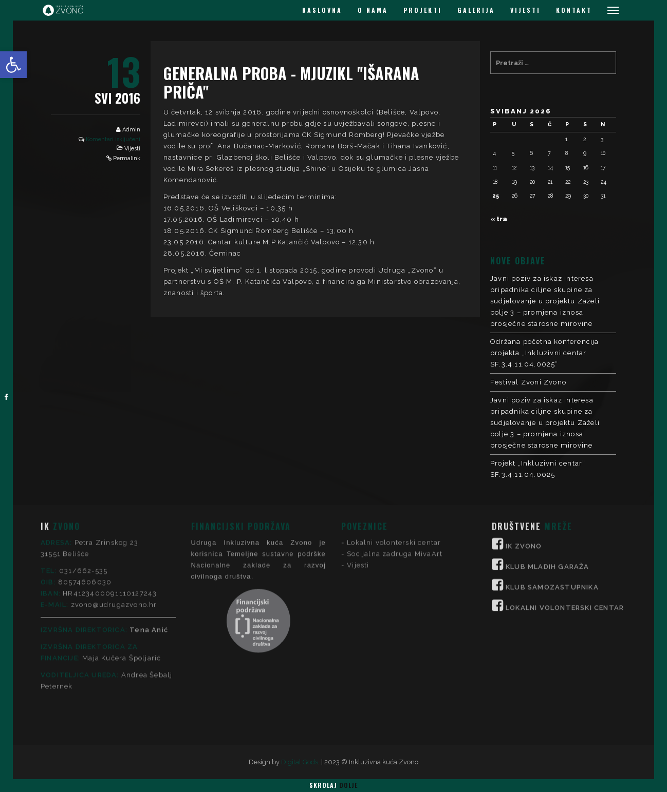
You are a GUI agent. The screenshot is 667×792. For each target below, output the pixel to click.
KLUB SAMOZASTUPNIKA (552, 512)
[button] (13, 64)
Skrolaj (333, 785)
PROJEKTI (422, 10)
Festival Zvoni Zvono (528, 382)
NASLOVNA (322, 10)
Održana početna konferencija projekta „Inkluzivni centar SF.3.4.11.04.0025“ (544, 353)
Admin (131, 129)
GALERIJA (476, 10)
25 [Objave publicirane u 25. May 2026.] (496, 195)
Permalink (126, 158)
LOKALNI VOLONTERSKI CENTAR (565, 532)
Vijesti (132, 148)
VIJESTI (525, 10)
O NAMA (373, 10)
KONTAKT (574, 10)
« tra (498, 219)
